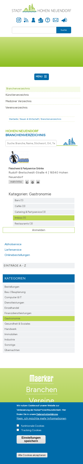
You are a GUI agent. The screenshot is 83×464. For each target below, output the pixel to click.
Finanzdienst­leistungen (18, 313)
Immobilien (11, 334)
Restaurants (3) (24, 223)
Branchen (41, 389)
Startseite (13, 119)
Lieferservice (13, 249)
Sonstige (10, 344)
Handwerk (10, 329)
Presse (64, 18)
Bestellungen (12, 286)
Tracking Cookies (31, 433)
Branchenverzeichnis (18, 88)
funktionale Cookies (32, 429)
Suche (64, 30)
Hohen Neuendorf (25, 133)
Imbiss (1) (20, 217)
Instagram (18, 18)
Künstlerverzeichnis (17, 94)
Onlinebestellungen (17, 255)
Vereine (41, 400)
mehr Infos (16, 181)
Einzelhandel (12, 307)
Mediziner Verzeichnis (18, 101)
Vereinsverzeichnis (16, 107)
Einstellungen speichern (31, 442)
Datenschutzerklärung (47, 417)
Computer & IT (13, 297)
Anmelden (33, 18)
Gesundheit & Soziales (17, 323)
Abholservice (13, 244)
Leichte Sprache (40, 18)
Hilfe (48, 18)
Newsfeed (26, 18)
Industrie (10, 339)
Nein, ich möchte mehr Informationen (41, 421)
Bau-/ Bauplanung (15, 292)
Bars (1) (19, 200)
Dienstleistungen (14, 302)
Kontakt (55, 18)
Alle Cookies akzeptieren (32, 458)
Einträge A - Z (15, 265)
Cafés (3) (20, 206)
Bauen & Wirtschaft (29, 119)
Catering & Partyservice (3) (30, 212)
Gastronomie (12, 318)
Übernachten (12, 350)
